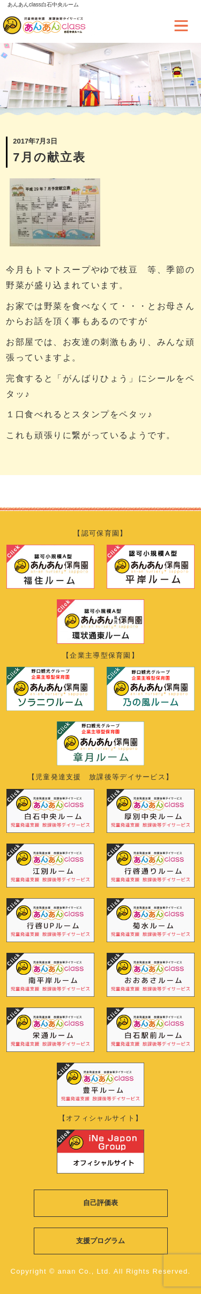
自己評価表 (100, 1203)
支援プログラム (100, 1241)
